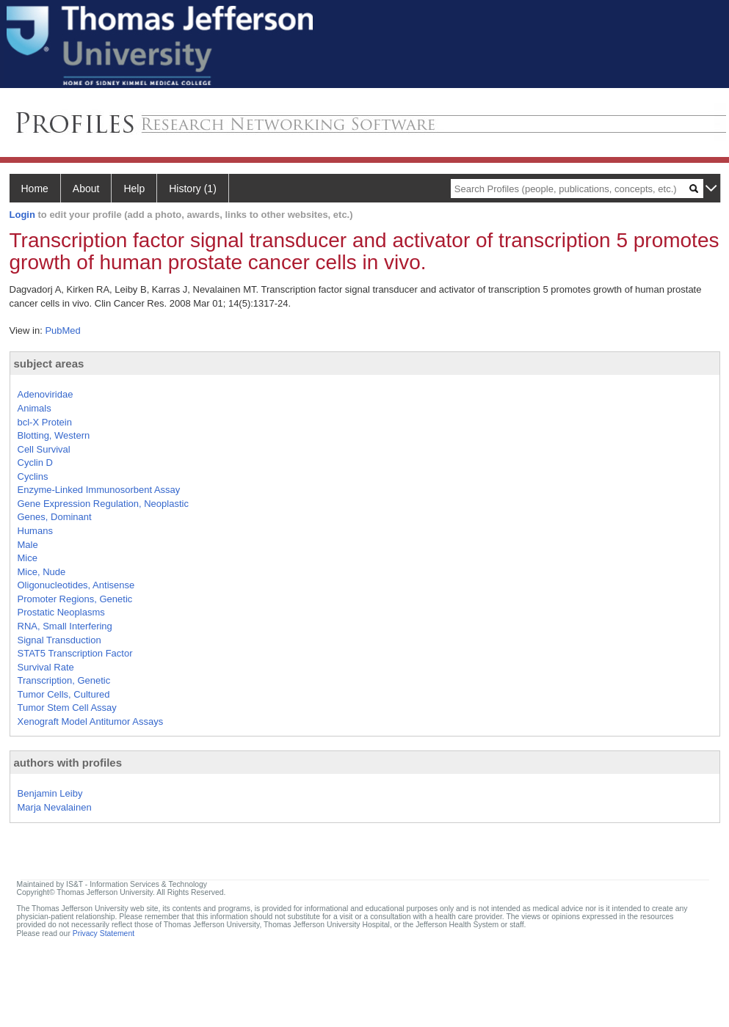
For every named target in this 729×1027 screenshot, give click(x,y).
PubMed (62, 330)
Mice (27, 557)
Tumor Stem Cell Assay (67, 707)
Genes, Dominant (55, 516)
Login (22, 214)
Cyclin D (35, 462)
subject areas (49, 363)
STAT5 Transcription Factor (75, 653)
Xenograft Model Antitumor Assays (91, 721)
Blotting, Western (54, 435)
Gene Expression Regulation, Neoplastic (103, 503)
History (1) (193, 188)
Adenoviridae (45, 394)
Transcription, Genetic (64, 680)
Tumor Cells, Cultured (64, 694)
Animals (34, 408)
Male (28, 544)
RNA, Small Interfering (65, 626)
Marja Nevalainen (55, 807)
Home (34, 188)
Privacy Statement (103, 933)
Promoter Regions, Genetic (75, 598)
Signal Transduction (59, 640)
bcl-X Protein (45, 422)
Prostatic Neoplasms (61, 612)
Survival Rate (46, 667)
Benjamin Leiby (50, 793)
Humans (35, 530)
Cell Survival (44, 449)
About (86, 188)
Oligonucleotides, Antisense (76, 585)
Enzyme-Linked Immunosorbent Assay (99, 489)
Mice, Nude (42, 571)
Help (134, 188)
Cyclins (33, 476)
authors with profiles (68, 762)
